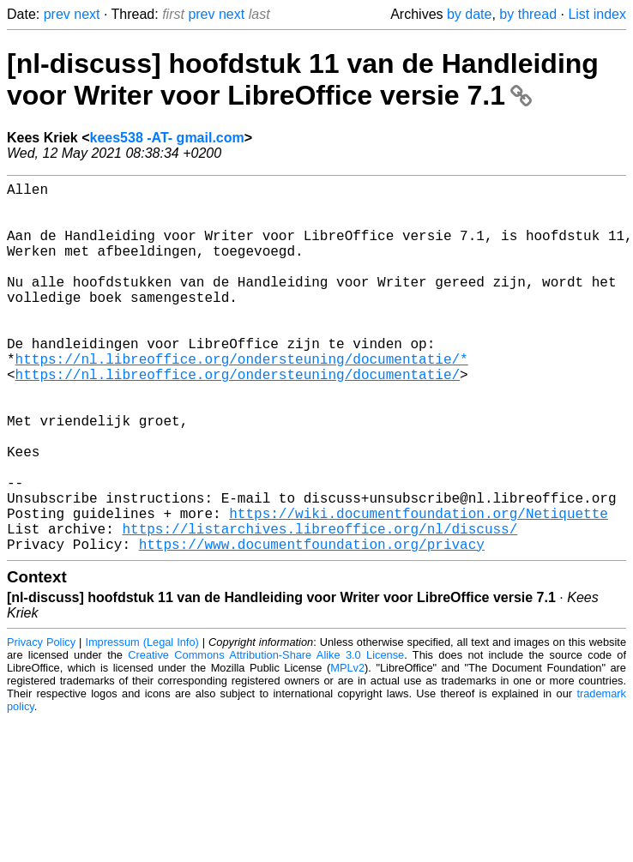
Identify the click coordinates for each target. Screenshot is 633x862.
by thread (528, 14)
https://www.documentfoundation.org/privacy (312, 626)
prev (57, 14)
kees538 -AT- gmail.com (167, 137)
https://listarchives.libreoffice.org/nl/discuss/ (319, 607)
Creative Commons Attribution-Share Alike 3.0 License (266, 737)
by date (469, 14)
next (86, 14)
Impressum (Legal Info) (141, 724)
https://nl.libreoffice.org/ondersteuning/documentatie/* (241, 399)
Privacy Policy (41, 724)
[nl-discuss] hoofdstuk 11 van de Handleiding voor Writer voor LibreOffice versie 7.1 (303, 79)
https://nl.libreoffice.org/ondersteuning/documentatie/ (237, 418)
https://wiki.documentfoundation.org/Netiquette (418, 588)
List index (597, 14)
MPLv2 (347, 750)
